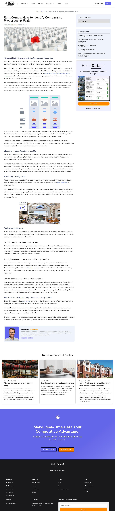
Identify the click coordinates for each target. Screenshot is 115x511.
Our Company (35, 489)
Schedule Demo (99, 3)
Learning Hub (87, 482)
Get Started (93, 104)
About (33, 3)
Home (37, 12)
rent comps (26, 301)
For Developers (10, 486)
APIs (59, 3)
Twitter (31, 338)
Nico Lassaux (14, 24)
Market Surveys (36, 482)
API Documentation (89, 486)
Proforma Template (86, 490)
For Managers (9, 482)
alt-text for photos (32, 268)
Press (59, 486)
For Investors (9, 489)
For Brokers (9, 492)
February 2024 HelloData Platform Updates (90, 35)
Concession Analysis (63, 489)
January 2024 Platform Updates (87, 45)
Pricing (66, 3)
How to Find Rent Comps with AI (87, 49)
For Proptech (10, 495)
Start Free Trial (66, 449)
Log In (107, 3)
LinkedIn (24, 338)
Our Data (41, 3)
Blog (42, 12)
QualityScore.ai (62, 183)
